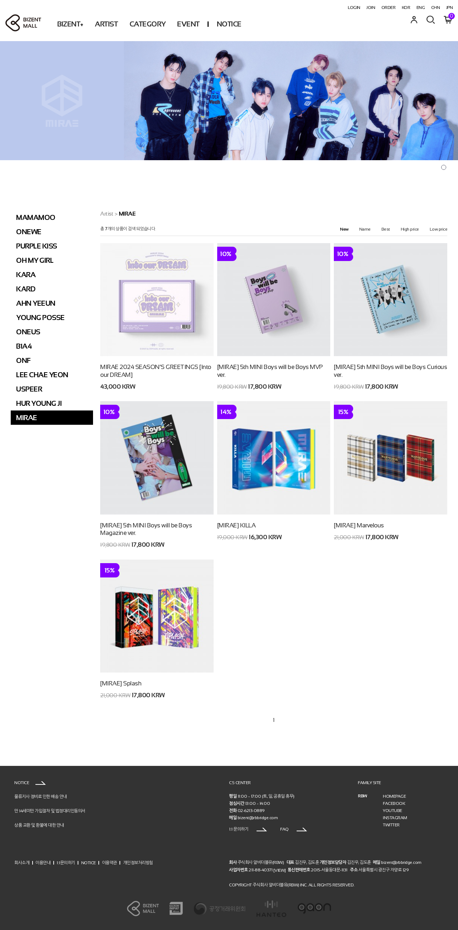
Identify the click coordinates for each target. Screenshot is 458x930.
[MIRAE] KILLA (236, 525)
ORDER (388, 7)
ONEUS (28, 332)
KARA (25, 275)
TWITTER (391, 824)
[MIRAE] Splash (120, 683)
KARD (25, 289)
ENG (420, 7)
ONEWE (29, 232)
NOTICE (229, 24)
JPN (449, 7)
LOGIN (354, 7)
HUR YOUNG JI (39, 403)
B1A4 (24, 346)
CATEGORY (148, 24)
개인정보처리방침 (138, 862)
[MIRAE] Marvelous (359, 525)
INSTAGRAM (395, 817)
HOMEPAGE (394, 796)
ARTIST (106, 24)
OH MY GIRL (34, 260)
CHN (435, 7)
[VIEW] (279, 870)
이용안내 (42, 862)
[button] (443, 167)
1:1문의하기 (66, 862)
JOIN (370, 7)
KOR (406, 7)
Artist (106, 214)
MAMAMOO (35, 217)
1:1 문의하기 (248, 829)
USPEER (29, 389)
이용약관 (109, 862)
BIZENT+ (70, 24)
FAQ (293, 829)
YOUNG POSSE (40, 317)
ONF (23, 360)
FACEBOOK (394, 803)
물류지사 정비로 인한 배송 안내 (40, 796)
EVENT (188, 24)
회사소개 (21, 862)
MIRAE (26, 418)
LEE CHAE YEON (42, 375)
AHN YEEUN (35, 303)
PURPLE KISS (36, 246)
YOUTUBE (392, 810)
